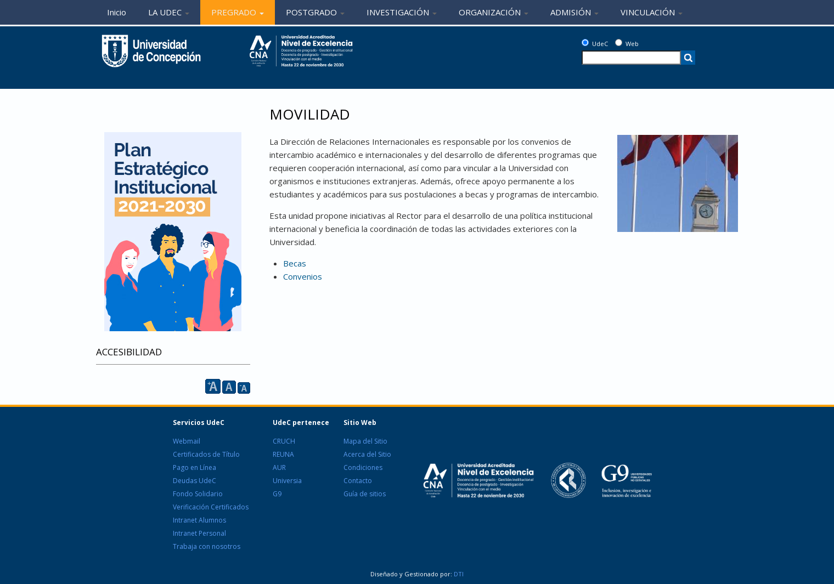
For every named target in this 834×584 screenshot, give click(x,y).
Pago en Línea (194, 467)
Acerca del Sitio (367, 454)
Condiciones (362, 467)
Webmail (186, 441)
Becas (294, 263)
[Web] (618, 42)
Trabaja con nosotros (206, 546)
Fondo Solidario (198, 493)
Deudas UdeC (194, 480)
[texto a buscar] (631, 57)
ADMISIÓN (574, 12)
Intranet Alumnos (199, 520)
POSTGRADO (315, 12)
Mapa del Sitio (365, 441)
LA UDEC (168, 12)
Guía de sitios (364, 493)
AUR (279, 467)
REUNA (283, 454)
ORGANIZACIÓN (493, 12)
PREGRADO (237, 12)
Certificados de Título (206, 454)
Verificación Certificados (211, 507)
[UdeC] (585, 42)
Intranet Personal (199, 533)
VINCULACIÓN (652, 12)
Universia (287, 480)
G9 (277, 493)
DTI (458, 574)
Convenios (302, 276)
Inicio (116, 12)
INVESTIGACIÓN (402, 12)
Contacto (357, 480)
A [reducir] (244, 388)
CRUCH (284, 441)
